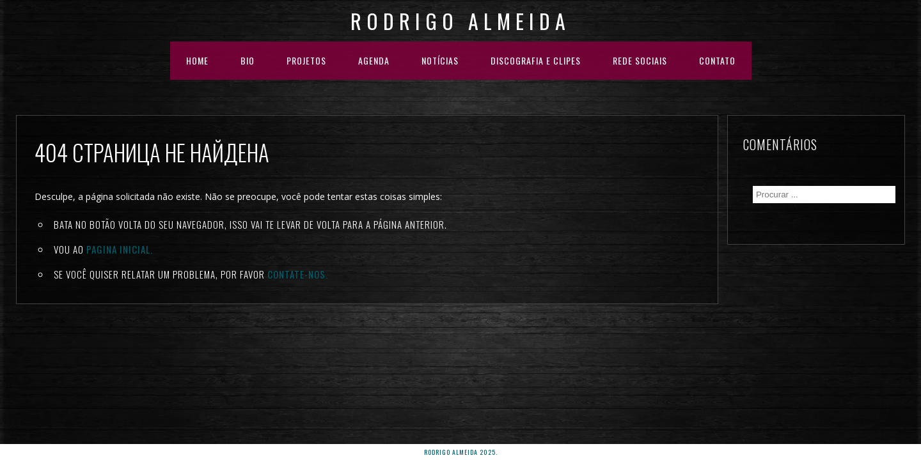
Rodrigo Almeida (460, 21)
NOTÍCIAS (440, 60)
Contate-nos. (297, 274)
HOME (197, 60)
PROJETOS (306, 60)
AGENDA (374, 60)
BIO (247, 60)
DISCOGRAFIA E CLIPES (536, 60)
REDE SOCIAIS (640, 60)
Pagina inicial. (119, 249)
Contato (717, 60)
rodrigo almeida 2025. (461, 452)
